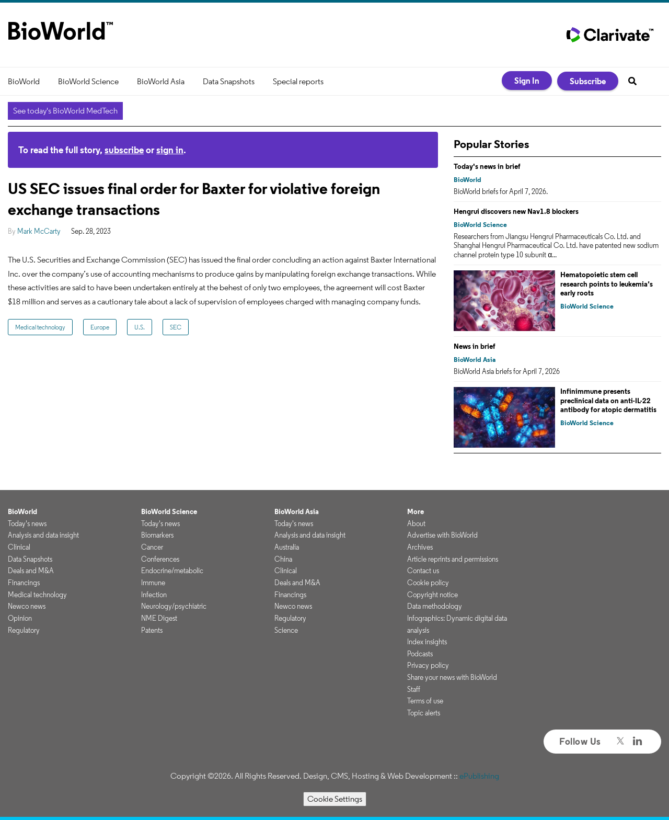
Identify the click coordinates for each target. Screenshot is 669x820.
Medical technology (40, 327)
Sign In (526, 80)
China (283, 559)
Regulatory (24, 630)
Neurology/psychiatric (173, 606)
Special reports (298, 81)
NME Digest (159, 618)
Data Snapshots (229, 81)
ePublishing (479, 776)
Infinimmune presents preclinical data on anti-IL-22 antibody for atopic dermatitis (608, 400)
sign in (169, 150)
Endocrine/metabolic (172, 570)
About (416, 523)
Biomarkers (157, 535)
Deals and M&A (31, 570)
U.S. (139, 327)
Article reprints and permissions (452, 559)
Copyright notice (432, 594)
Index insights (427, 641)
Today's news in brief (487, 166)
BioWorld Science (88, 81)
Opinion (20, 618)
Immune (153, 582)
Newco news (26, 606)
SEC (175, 327)
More (415, 511)
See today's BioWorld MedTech (65, 111)
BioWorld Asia (160, 81)
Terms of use (425, 700)
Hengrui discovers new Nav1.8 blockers (516, 211)
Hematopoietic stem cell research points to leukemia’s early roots (606, 284)
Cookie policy (428, 582)
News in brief (474, 346)
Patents (152, 630)
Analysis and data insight (43, 535)
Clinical (19, 547)
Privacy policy (428, 665)
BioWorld (24, 81)
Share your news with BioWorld (452, 677)
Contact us (423, 570)
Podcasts (420, 653)
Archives (420, 547)
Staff (413, 689)
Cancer (152, 547)
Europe (99, 327)
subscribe (124, 150)
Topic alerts (423, 713)
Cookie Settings (334, 799)
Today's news (27, 523)
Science (286, 630)
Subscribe (588, 81)
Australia (286, 547)
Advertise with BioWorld (442, 535)
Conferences (160, 559)
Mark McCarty (39, 231)
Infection (154, 594)
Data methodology (434, 606)
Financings (24, 582)
